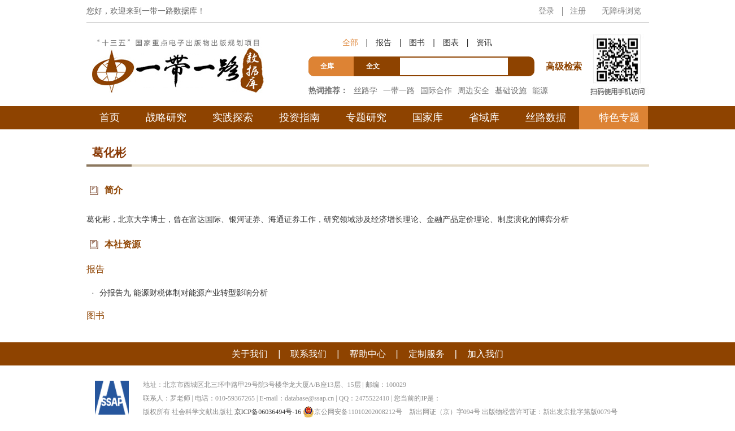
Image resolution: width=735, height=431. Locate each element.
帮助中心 (368, 354)
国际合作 (436, 90)
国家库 (427, 117)
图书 (417, 42)
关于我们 (250, 354)
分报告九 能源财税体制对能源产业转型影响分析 (183, 292)
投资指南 (299, 117)
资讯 (484, 42)
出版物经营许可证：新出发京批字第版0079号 (549, 412)
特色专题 (619, 117)
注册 (578, 10)
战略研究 (166, 117)
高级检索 (565, 45)
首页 (109, 117)
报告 (384, 42)
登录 (546, 10)
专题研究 (366, 117)
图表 (451, 42)
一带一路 (399, 90)
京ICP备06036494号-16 (268, 412)
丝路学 (365, 90)
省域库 (484, 117)
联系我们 (308, 354)
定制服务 (426, 354)
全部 (350, 42)
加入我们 (485, 354)
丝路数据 (545, 117)
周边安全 (473, 90)
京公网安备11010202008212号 (352, 411)
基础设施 (511, 90)
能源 (540, 90)
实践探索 (232, 117)
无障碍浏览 (621, 10)
